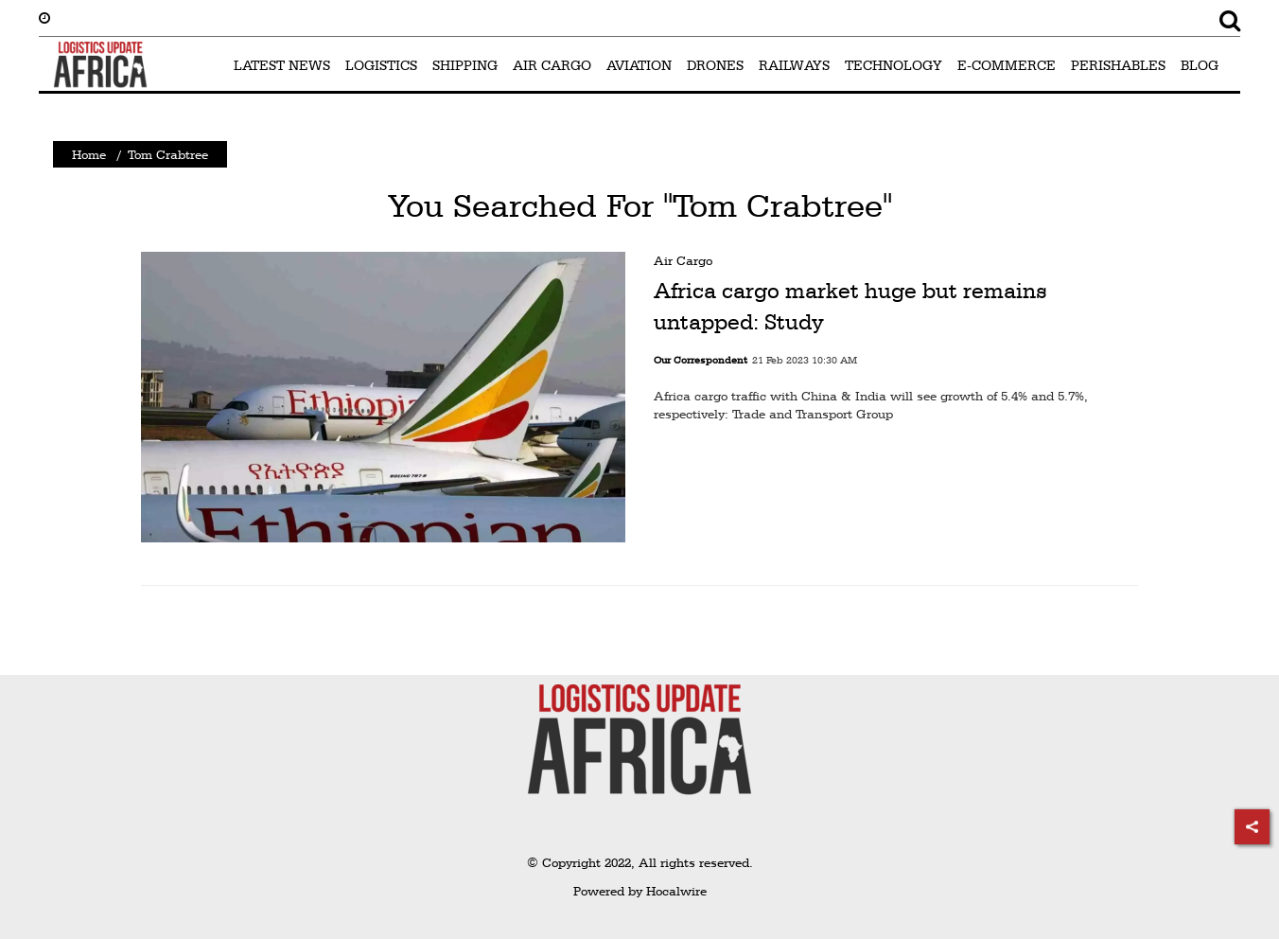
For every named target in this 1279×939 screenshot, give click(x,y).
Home (89, 154)
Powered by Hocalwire (640, 890)
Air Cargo (683, 260)
